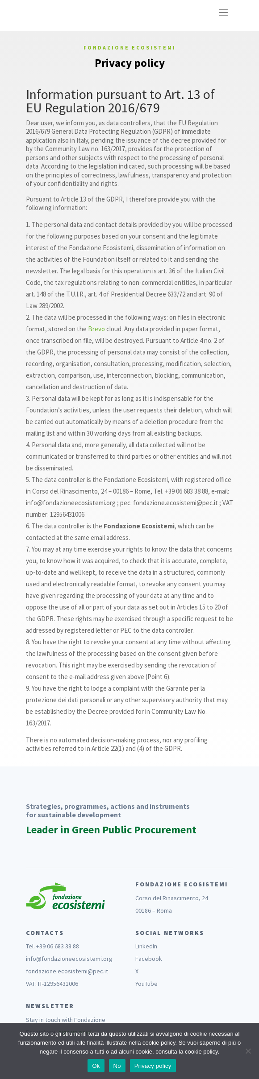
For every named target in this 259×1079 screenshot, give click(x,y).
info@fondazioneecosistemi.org (69, 959)
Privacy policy (152, 1066)
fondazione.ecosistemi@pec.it (67, 971)
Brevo (96, 329)
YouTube (146, 984)
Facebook (148, 959)
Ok (96, 1066)
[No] (247, 1050)
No (117, 1066)
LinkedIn (146, 946)
